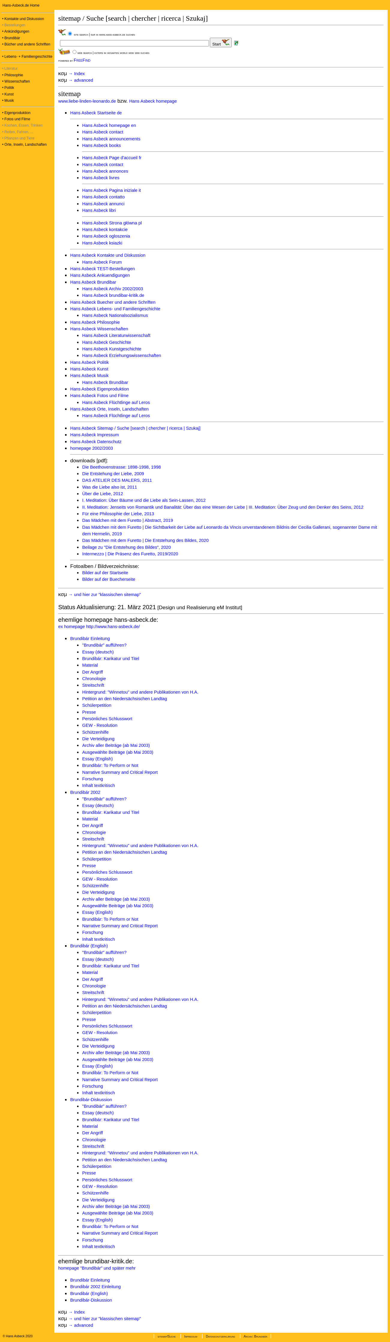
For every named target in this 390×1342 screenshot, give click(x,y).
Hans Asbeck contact (102, 132)
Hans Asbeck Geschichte (106, 342)
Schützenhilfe (95, 732)
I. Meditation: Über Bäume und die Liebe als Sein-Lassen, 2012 (143, 500)
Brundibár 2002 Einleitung (95, 1286)
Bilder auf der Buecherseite (108, 579)
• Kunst (7, 94)
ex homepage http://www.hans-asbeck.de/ (99, 626)
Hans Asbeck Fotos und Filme (99, 395)
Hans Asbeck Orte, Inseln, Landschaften (109, 409)
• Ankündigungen (15, 31)
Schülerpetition (96, 705)
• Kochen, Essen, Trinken (22, 125)
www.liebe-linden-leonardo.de (87, 101)
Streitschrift (93, 685)
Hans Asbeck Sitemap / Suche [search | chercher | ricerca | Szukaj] (135, 428)
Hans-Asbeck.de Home (20, 5)
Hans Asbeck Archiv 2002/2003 (112, 288)
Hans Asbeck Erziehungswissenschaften (121, 355)
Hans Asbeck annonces (105, 171)
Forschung (92, 778)
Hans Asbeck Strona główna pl (112, 223)
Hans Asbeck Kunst (89, 369)
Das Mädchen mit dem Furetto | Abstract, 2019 (127, 520)
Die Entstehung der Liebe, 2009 (113, 473)
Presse (89, 712)
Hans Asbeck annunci (103, 203)
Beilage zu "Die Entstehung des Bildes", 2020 (126, 547)
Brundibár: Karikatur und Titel (110, 658)
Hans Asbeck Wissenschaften (99, 328)
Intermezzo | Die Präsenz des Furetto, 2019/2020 (130, 553)
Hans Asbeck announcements (111, 138)
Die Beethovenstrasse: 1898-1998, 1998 (121, 467)
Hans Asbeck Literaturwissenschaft (116, 335)
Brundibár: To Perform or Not (110, 765)
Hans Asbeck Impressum (94, 434)
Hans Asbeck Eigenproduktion (99, 389)
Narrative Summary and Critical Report (120, 772)
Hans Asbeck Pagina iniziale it (111, 190)
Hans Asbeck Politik (89, 362)
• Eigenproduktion (16, 113)
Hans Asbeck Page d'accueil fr (111, 157)
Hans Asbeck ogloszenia (106, 236)
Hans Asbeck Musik (89, 375)
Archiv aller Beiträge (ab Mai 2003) (116, 745)
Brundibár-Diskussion (91, 1099)
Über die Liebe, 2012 (102, 493)
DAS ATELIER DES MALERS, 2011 (117, 480)
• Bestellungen (13, 25)
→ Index (77, 73)
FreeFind (82, 60)
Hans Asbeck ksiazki (102, 243)
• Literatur (9, 68)
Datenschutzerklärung (220, 1336)
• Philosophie (12, 75)
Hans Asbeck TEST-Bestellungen (102, 268)
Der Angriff (92, 672)
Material (90, 665)
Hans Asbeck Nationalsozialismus (115, 315)
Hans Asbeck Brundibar (93, 282)
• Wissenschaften (15, 81)
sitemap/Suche (166, 1336)
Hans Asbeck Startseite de (96, 112)
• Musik (7, 100)
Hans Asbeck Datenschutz (95, 441)
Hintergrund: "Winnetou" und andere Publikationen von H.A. (140, 692)
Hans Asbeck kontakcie (105, 229)
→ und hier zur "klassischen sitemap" (105, 594)
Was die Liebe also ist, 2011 (109, 487)
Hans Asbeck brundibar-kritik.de (113, 295)
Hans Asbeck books (101, 145)
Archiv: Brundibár (255, 1336)
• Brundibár (10, 38)
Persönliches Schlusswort (107, 718)
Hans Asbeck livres (100, 177)
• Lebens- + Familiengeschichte (26, 56)
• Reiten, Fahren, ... (17, 132)
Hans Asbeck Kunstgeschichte (111, 348)
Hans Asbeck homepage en (109, 125)
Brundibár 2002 (85, 792)
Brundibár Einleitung (90, 638)
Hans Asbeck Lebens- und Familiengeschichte (115, 308)
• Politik (7, 88)
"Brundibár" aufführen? (104, 645)
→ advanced (81, 80)
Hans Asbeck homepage (153, 101)
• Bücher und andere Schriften (25, 44)
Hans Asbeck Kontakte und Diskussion (107, 255)
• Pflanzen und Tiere (17, 138)
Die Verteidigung (98, 738)
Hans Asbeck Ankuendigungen (100, 275)
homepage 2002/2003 (91, 448)
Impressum (190, 1336)
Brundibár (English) (89, 945)
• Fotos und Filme (15, 119)
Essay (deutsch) (98, 652)
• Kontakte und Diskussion (22, 19)
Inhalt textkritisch (98, 785)
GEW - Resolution (99, 725)
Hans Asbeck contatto (103, 196)
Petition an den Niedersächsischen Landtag (124, 698)
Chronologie (94, 678)
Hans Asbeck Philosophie (95, 322)
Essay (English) (97, 758)
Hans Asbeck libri (99, 210)
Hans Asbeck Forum (102, 262)
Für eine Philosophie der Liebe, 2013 (118, 513)
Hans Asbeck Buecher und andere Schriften (112, 302)
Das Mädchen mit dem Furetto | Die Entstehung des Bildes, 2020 (145, 540)
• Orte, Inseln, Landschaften (24, 144)
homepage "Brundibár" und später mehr (96, 1268)
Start (220, 42)
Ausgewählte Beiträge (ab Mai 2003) (117, 752)
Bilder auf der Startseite (105, 572)
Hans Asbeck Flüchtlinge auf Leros (116, 402)
